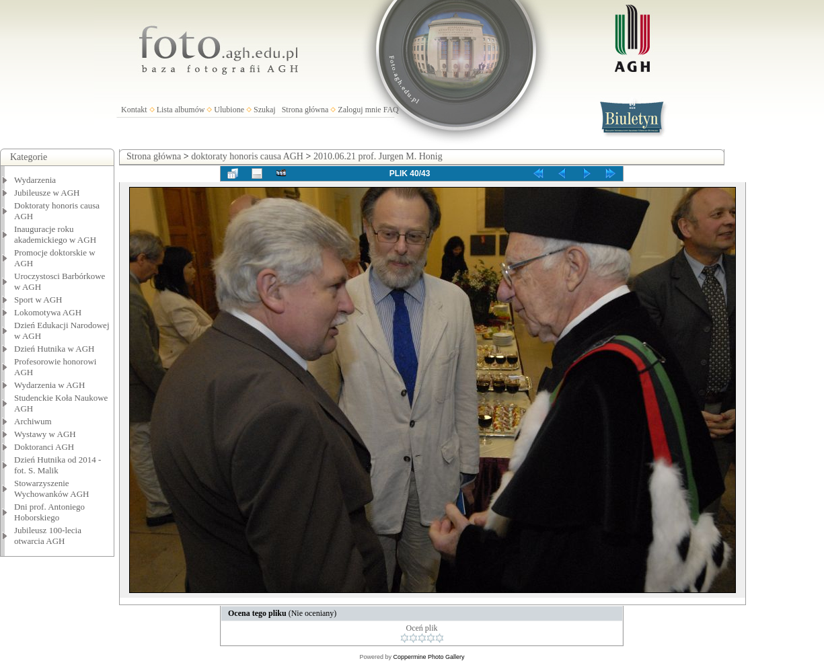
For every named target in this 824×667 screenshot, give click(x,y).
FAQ (391, 109)
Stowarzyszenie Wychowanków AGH (51, 488)
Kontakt (134, 109)
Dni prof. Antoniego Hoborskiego (49, 512)
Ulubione (229, 109)
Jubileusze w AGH (47, 193)
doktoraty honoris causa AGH (247, 156)
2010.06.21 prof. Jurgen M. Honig (378, 156)
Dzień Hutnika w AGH (54, 349)
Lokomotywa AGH (47, 312)
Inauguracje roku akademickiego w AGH (55, 234)
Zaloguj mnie (359, 109)
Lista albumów (181, 109)
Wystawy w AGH (45, 434)
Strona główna (305, 109)
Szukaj (265, 109)
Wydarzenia (35, 180)
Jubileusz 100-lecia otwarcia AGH (47, 535)
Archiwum (33, 421)
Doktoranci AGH (44, 447)
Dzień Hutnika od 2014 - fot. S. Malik (57, 465)
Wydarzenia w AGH (49, 385)
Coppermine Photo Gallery (428, 657)
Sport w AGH (38, 300)
